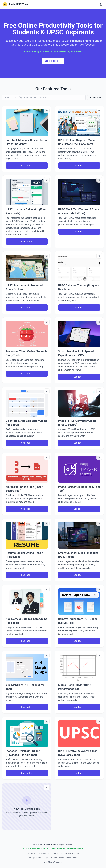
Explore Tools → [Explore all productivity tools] (53, 61)
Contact (56, 853)
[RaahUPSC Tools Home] (15, 4)
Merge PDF (47, 858)
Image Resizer (35, 858)
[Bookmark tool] (47, 110)
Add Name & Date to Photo (65, 858)
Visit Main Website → (53, 862)
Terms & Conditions (71, 853)
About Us (45, 853)
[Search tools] (44, 97)
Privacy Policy (32, 853)
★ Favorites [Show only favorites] (95, 97)
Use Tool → (26, 165)
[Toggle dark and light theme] (101, 4)
